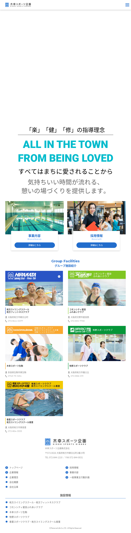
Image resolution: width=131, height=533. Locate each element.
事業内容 (74, 472)
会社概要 (13, 482)
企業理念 (13, 477)
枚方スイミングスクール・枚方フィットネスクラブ (34, 502)
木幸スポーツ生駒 (18, 512)
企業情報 (13, 472)
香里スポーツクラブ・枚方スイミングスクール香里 (34, 521)
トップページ (16, 467)
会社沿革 (13, 487)
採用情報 (74, 467)
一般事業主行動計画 (80, 477)
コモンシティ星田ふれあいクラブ (26, 507)
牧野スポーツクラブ (19, 517)
